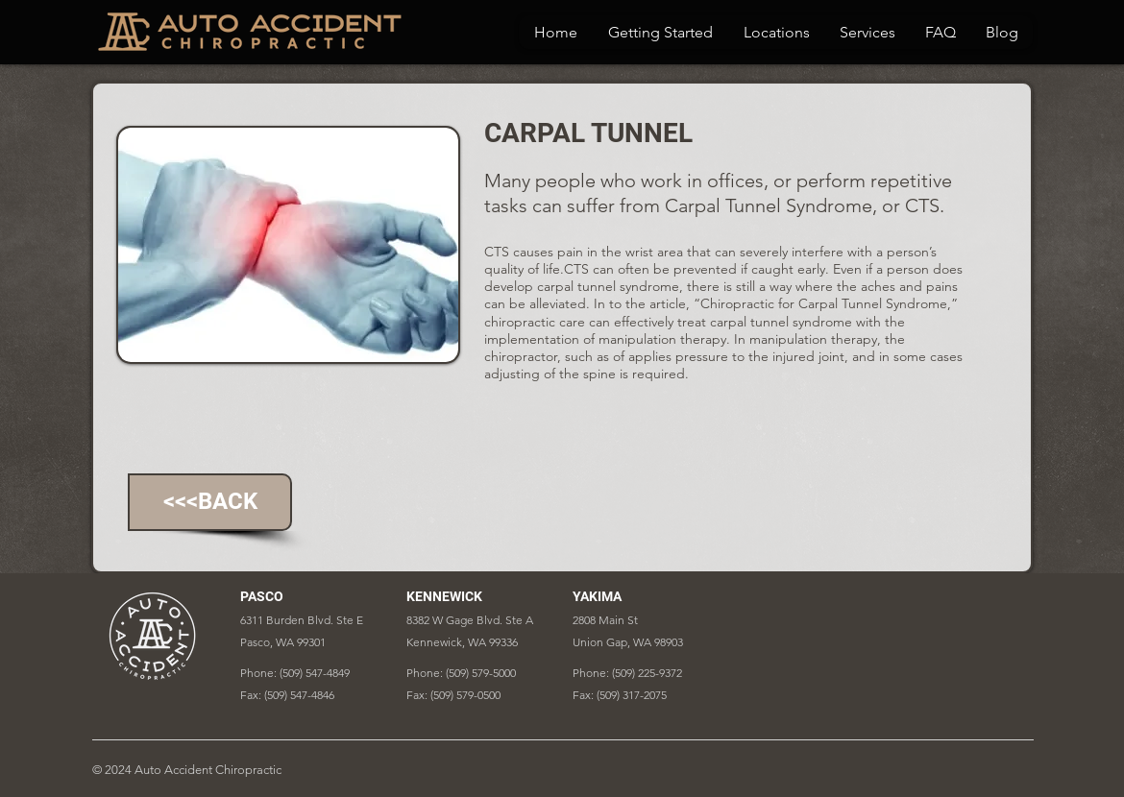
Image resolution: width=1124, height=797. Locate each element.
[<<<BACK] (210, 502)
